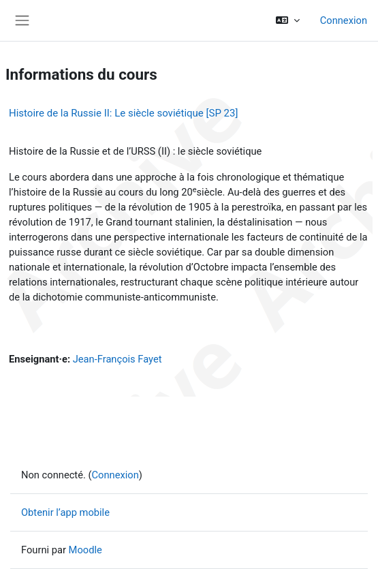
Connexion (343, 20)
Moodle (85, 550)
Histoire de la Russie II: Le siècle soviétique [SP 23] (123, 113)
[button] (287, 20)
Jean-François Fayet (117, 359)
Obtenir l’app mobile (65, 512)
